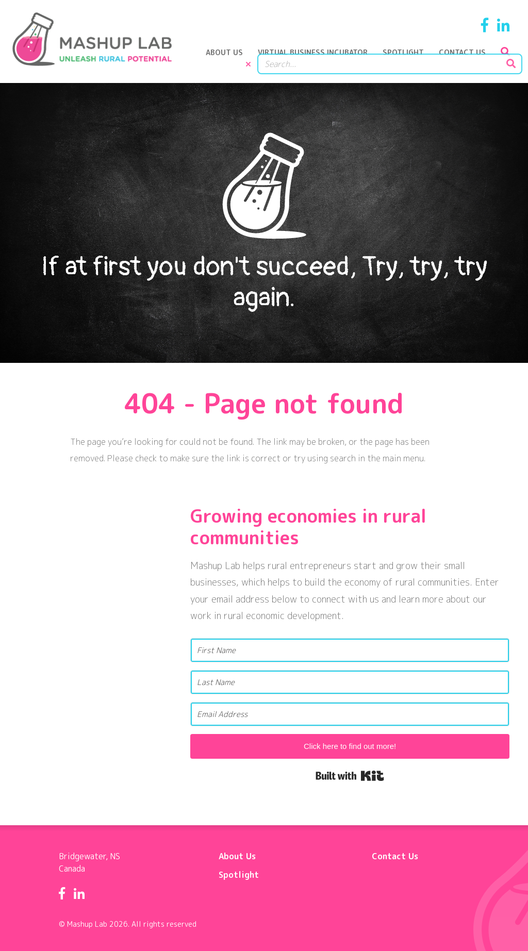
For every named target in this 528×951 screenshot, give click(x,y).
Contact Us (467, 59)
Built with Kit (350, 771)
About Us (230, 59)
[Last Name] (349, 678)
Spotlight (409, 59)
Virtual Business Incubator (318, 59)
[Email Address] (349, 710)
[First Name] (349, 646)
